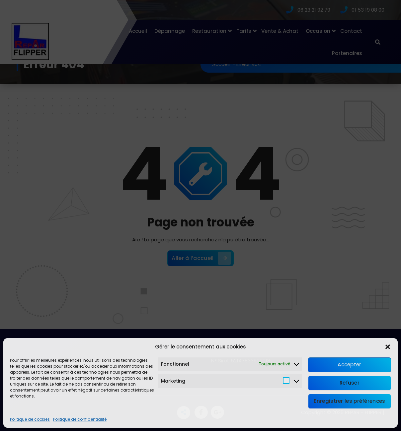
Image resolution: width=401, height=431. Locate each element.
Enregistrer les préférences (349, 401)
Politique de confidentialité (80, 419)
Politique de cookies (30, 419)
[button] (387, 346)
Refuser (350, 382)
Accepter (349, 364)
